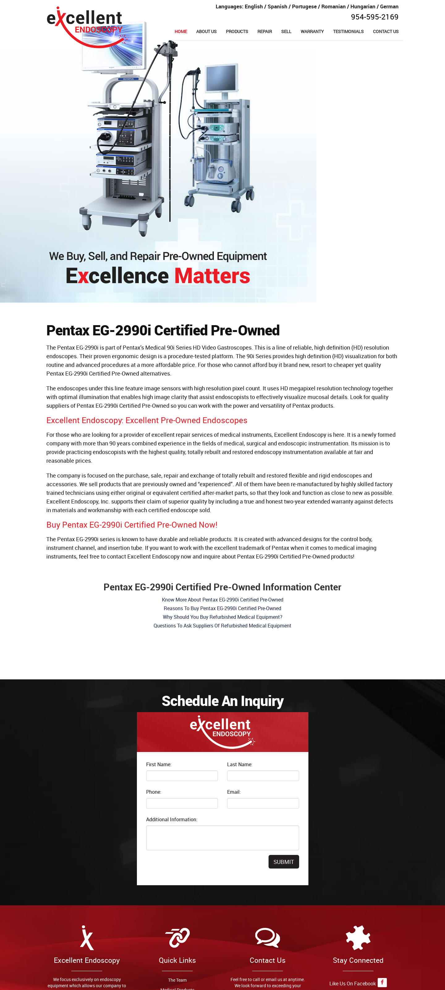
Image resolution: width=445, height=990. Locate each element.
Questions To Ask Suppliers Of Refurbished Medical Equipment (222, 625)
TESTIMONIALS (348, 31)
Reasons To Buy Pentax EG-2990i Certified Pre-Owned (222, 608)
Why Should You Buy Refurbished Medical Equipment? (222, 617)
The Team (177, 980)
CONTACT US (386, 31)
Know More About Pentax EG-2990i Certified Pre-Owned (222, 599)
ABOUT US (206, 31)
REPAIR (264, 31)
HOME (181, 31)
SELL (286, 31)
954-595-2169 (375, 17)
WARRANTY (312, 31)
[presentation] (193, 867)
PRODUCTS (237, 31)
